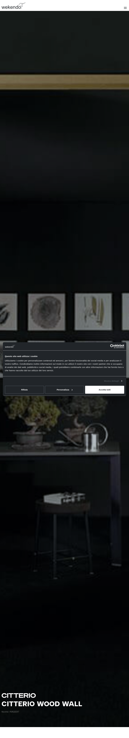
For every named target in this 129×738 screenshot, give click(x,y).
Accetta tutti (105, 389)
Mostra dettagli (111, 381)
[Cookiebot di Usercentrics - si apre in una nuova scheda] (112, 346)
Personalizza (65, 389)
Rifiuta (24, 389)
